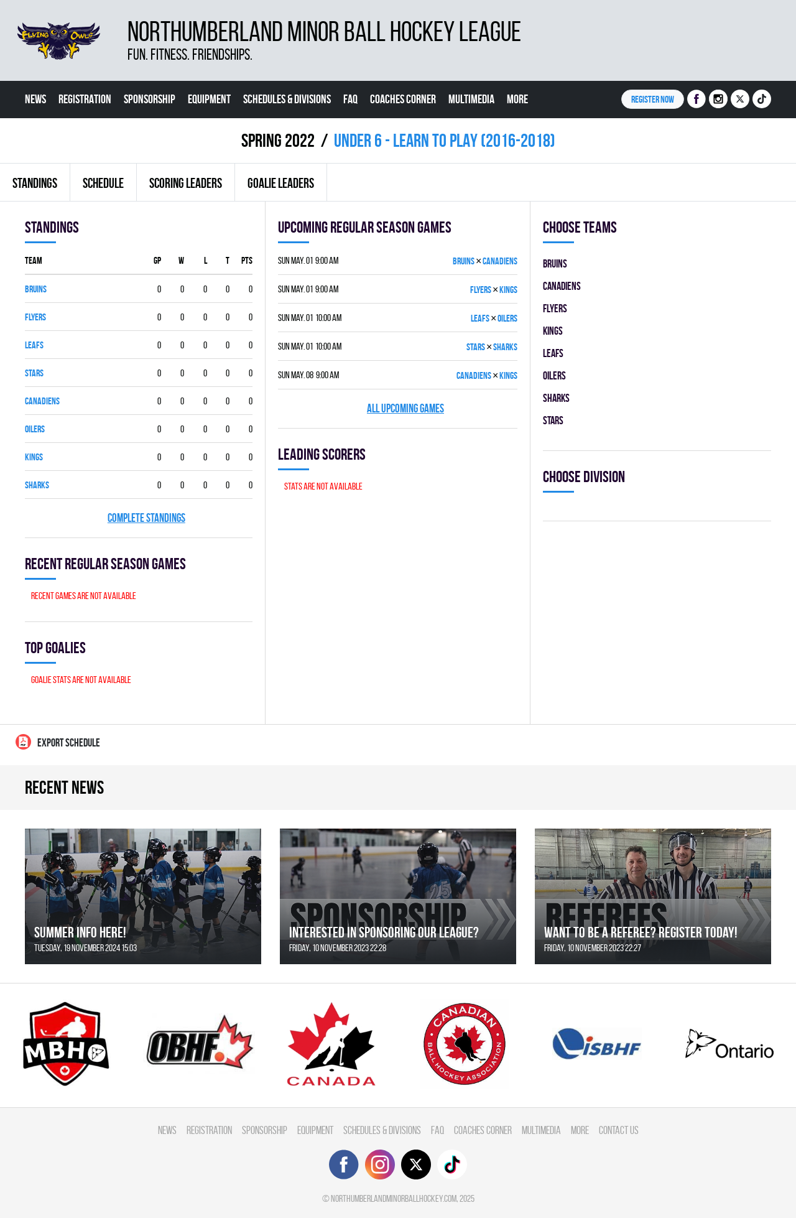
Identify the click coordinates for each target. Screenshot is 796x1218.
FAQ (350, 99)
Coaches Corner (403, 99)
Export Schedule (58, 742)
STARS (34, 373)
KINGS (34, 457)
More (517, 99)
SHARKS (37, 485)
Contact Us (47, 136)
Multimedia (471, 99)
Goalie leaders (281, 182)
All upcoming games (405, 408)
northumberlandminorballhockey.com (393, 1198)
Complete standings (146, 517)
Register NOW (652, 99)
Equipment (209, 99)
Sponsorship (149, 99)
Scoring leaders (185, 182)
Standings (34, 182)
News (35, 99)
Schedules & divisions (287, 99)
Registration (84, 99)
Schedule (103, 182)
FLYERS (35, 317)
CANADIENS (42, 401)
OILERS (35, 429)
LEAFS (34, 345)
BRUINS (36, 289)
